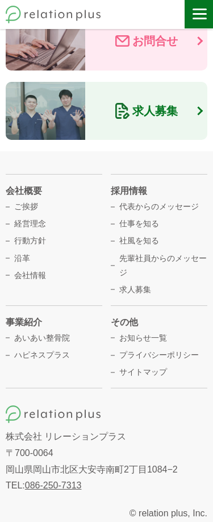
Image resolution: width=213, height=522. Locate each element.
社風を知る (139, 240)
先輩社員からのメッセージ (163, 265)
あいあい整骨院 (42, 337)
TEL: (43, 485)
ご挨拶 (26, 206)
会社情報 (30, 275)
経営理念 (30, 223)
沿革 (22, 258)
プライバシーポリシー (159, 354)
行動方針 (30, 240)
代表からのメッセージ (159, 206)
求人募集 (135, 289)
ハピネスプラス (42, 354)
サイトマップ (143, 371)
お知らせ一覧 (143, 337)
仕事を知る (139, 223)
